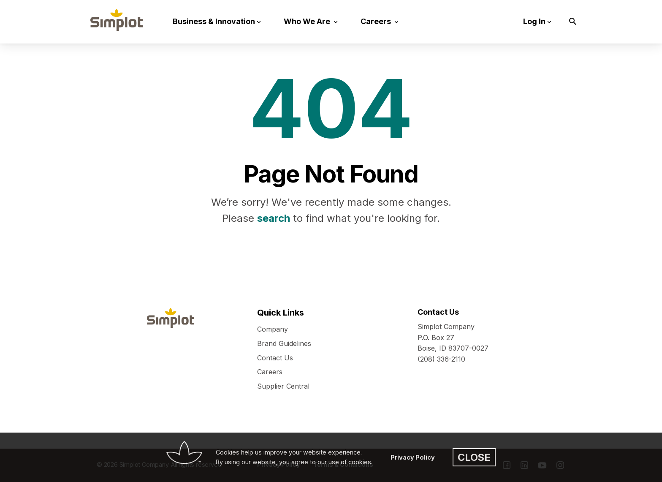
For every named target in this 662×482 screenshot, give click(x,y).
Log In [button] (534, 21)
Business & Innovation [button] (214, 21)
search (273, 218)
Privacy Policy (413, 457)
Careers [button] (377, 21)
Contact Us (275, 358)
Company (272, 329)
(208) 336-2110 (441, 359)
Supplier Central (283, 386)
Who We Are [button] (308, 21)
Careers (269, 372)
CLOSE (474, 457)
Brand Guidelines (284, 343)
